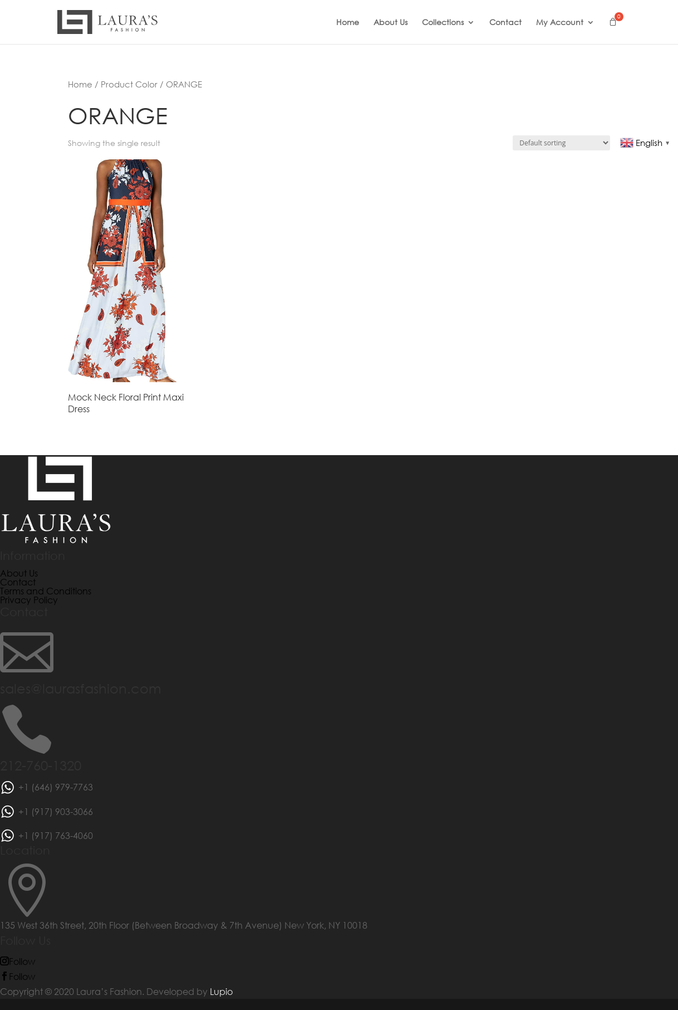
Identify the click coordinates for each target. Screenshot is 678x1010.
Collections (443, 22)
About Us (390, 22)
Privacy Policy (29, 600)
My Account (559, 22)
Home (347, 22)
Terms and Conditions (45, 591)
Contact (505, 22)
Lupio (221, 991)
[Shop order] (561, 142)
